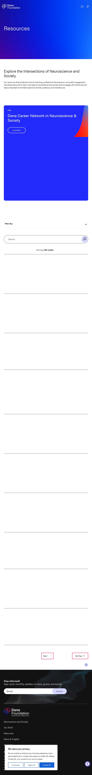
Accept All (47, 765)
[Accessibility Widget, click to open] (87, 764)
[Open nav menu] (82, 6)
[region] (31, 757)
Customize (16, 765)
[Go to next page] (80, 656)
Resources (8, 733)
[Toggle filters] (46, 224)
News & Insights (11, 739)
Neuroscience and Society (16, 721)
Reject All (31, 765)
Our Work (8, 727)
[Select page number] (47, 656)
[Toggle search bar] (87, 6)
